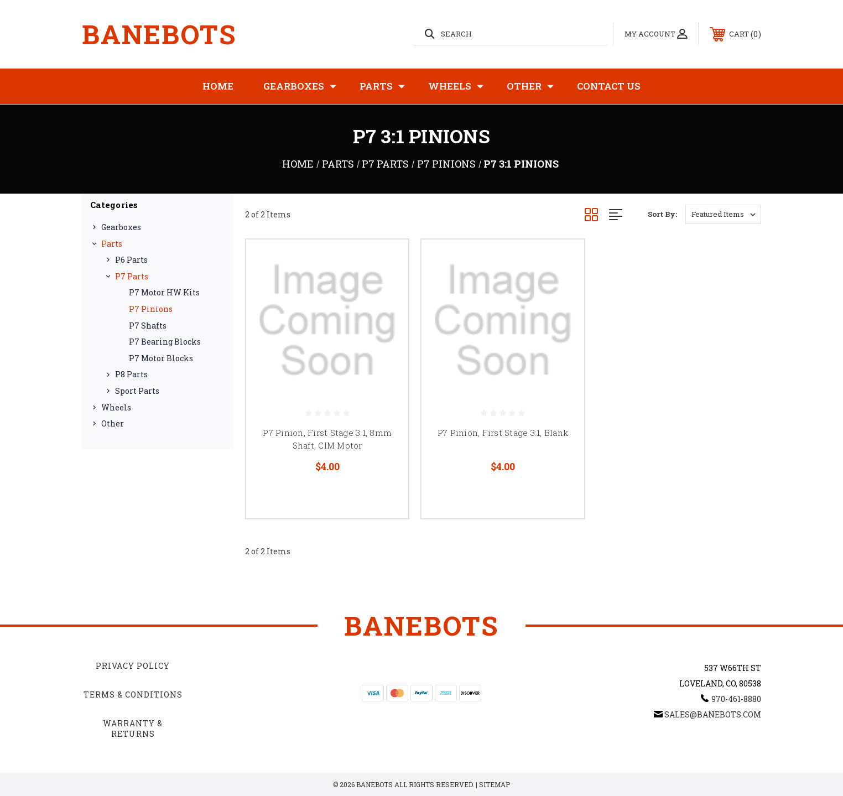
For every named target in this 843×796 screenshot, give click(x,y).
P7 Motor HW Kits (164, 292)
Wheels (455, 86)
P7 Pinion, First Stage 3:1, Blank (503, 432)
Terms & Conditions (133, 694)
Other (530, 86)
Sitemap (494, 784)
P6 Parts (131, 259)
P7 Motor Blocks (161, 358)
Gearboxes (299, 86)
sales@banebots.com (712, 714)
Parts (382, 86)
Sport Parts (137, 391)
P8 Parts (131, 374)
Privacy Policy (133, 665)
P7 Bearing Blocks (165, 341)
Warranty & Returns (133, 729)
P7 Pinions (151, 309)
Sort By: (662, 214)
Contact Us (609, 86)
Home (217, 86)
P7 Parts (131, 276)
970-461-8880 (736, 699)
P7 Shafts (147, 325)
